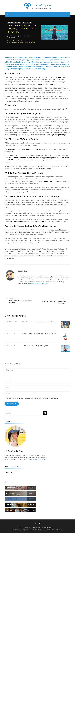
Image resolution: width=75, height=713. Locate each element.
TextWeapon (41, 5)
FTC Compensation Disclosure (53, 530)
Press (33, 530)
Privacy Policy (16, 530)
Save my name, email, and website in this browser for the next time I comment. (32, 398)
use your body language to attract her (25, 215)
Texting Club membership (39, 251)
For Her (10, 22)
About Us (26, 530)
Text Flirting (26, 22)
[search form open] (68, 15)
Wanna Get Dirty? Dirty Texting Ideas (35, 346)
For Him (17, 22)
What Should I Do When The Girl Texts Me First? (39, 334)
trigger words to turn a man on (39, 168)
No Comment (12, 37)
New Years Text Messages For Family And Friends (39, 322)
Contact (38, 530)
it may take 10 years (58, 230)
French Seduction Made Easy (38, 284)
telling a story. (19, 155)
